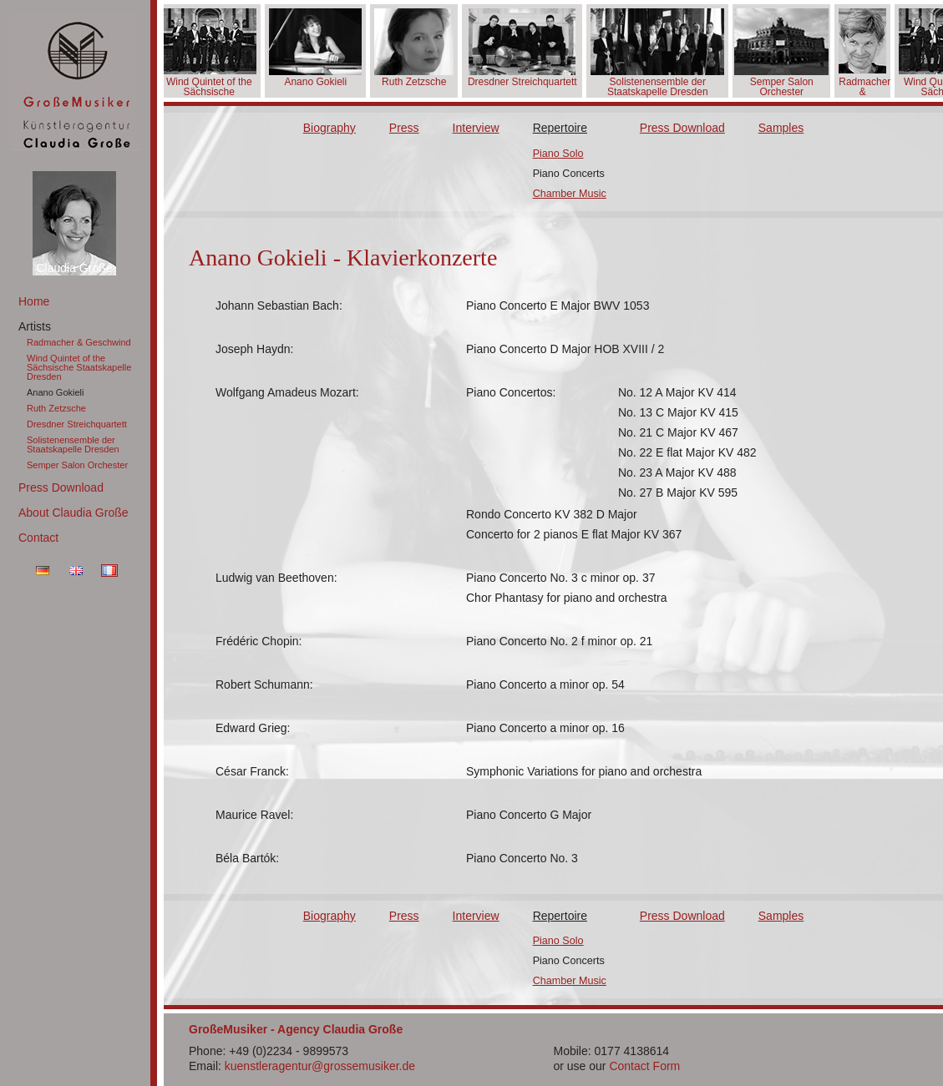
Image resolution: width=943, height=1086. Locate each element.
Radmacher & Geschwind (79, 342)
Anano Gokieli (55, 392)
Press (404, 127)
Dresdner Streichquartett (77, 424)
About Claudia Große (73, 512)
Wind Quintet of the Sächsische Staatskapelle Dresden (79, 367)
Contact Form (644, 1066)
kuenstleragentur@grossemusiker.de (320, 1066)
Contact (38, 537)
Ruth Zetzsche (56, 408)
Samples (781, 127)
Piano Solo (558, 153)
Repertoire (560, 127)
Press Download (61, 487)
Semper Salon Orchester (77, 465)
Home (33, 301)
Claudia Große (74, 268)
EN (76, 570)
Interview (476, 127)
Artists (34, 326)
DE (42, 570)
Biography (329, 127)
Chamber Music (569, 194)
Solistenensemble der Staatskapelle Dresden (73, 444)
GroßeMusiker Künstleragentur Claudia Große (75, 81)
